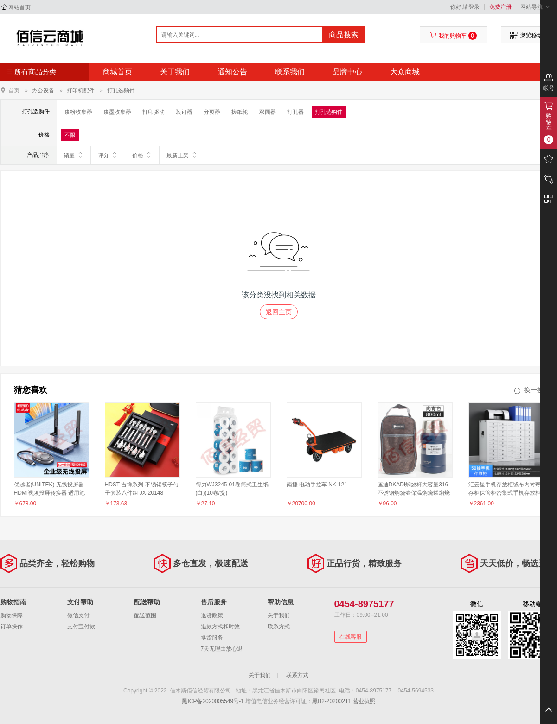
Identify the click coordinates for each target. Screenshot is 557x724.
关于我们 (175, 72)
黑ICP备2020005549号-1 (212, 701)
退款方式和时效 (220, 626)
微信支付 (78, 615)
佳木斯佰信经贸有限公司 (49, 38)
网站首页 (19, 7)
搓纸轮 (239, 112)
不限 (70, 135)
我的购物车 (453, 35)
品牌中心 (347, 72)
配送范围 (145, 615)
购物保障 (11, 615)
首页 (13, 90)
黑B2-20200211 (331, 701)
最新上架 (182, 155)
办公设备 (43, 90)
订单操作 (11, 626)
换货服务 (212, 637)
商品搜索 (344, 35)
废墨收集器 (117, 112)
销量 (73, 155)
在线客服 (350, 637)
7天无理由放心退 (222, 649)
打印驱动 (153, 112)
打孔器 (295, 112)
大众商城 (405, 72)
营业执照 (364, 701)
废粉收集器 (78, 112)
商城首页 (117, 72)
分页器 (212, 112)
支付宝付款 (81, 626)
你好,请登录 (465, 7)
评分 (108, 155)
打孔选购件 (121, 90)
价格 (142, 155)
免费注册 (500, 7)
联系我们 (290, 72)
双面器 (267, 112)
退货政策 (212, 615)
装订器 (184, 112)
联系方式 (279, 626)
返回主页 (279, 312)
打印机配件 (81, 90)
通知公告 (232, 72)
